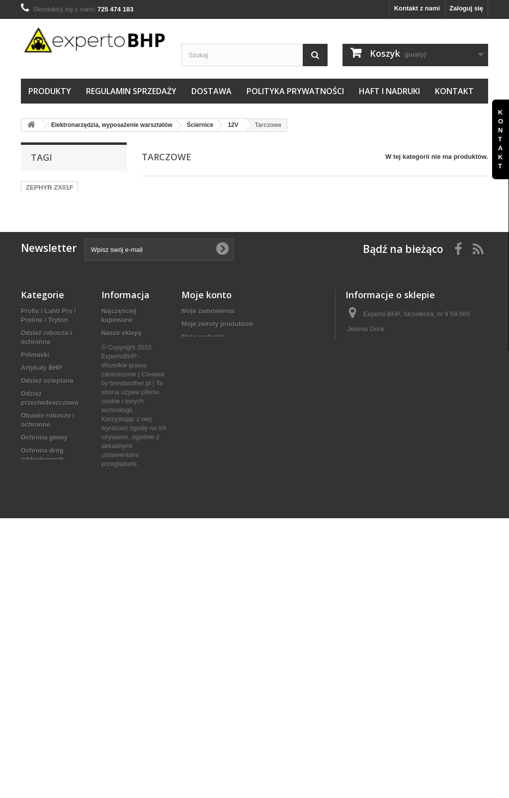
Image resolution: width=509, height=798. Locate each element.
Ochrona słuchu (45, 513)
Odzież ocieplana (47, 399)
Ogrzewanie (39, 630)
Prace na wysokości (52, 526)
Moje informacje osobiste (220, 381)
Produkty (49, 91)
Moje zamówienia (207, 330)
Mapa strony (120, 412)
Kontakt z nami (417, 8)
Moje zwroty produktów (217, 342)
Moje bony (197, 394)
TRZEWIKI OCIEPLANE (61, 202)
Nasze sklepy (121, 351)
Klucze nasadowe (48, 700)
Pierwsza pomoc (46, 539)
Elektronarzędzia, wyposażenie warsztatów (47, 586)
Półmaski (35, 373)
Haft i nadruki (389, 91)
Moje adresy (200, 368)
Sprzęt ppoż (39, 552)
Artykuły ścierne (46, 565)
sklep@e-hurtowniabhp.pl (421, 399)
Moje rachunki (203, 355)
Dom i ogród (40, 665)
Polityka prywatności (295, 91)
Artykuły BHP (41, 386)
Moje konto (206, 314)
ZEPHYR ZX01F (49, 187)
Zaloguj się (466, 8)
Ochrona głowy (44, 456)
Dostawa (211, 91)
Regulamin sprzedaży (131, 91)
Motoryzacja (39, 735)
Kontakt (454, 91)
